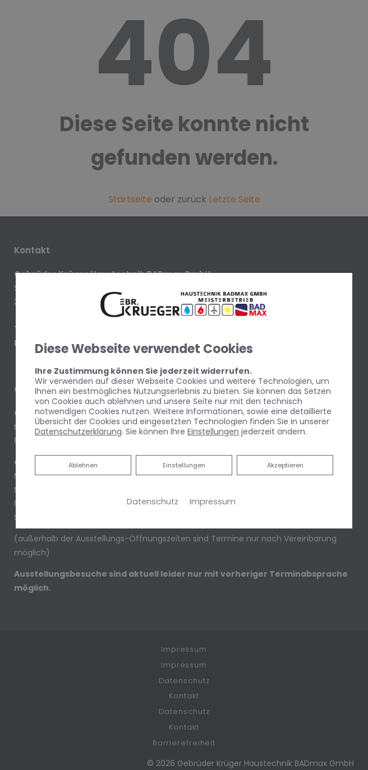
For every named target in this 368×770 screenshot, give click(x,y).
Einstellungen (184, 465)
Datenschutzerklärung (78, 431)
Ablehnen (83, 464)
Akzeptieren (285, 465)
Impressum (213, 501)
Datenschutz (152, 501)
